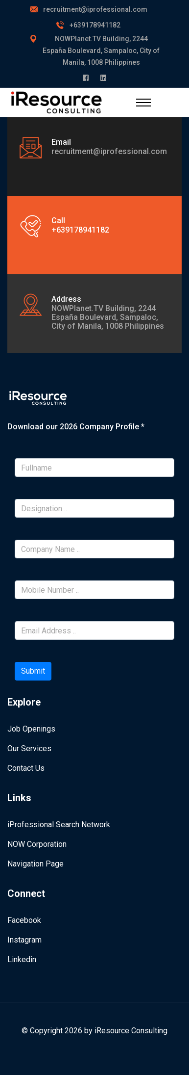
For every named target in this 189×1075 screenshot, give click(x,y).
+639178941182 (95, 25)
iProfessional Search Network (58, 824)
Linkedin (21, 959)
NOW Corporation (37, 844)
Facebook (24, 920)
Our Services (29, 748)
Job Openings (31, 729)
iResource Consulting (130, 1030)
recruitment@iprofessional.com (95, 9)
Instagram (24, 939)
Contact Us (26, 768)
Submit (33, 671)
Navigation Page (35, 863)
